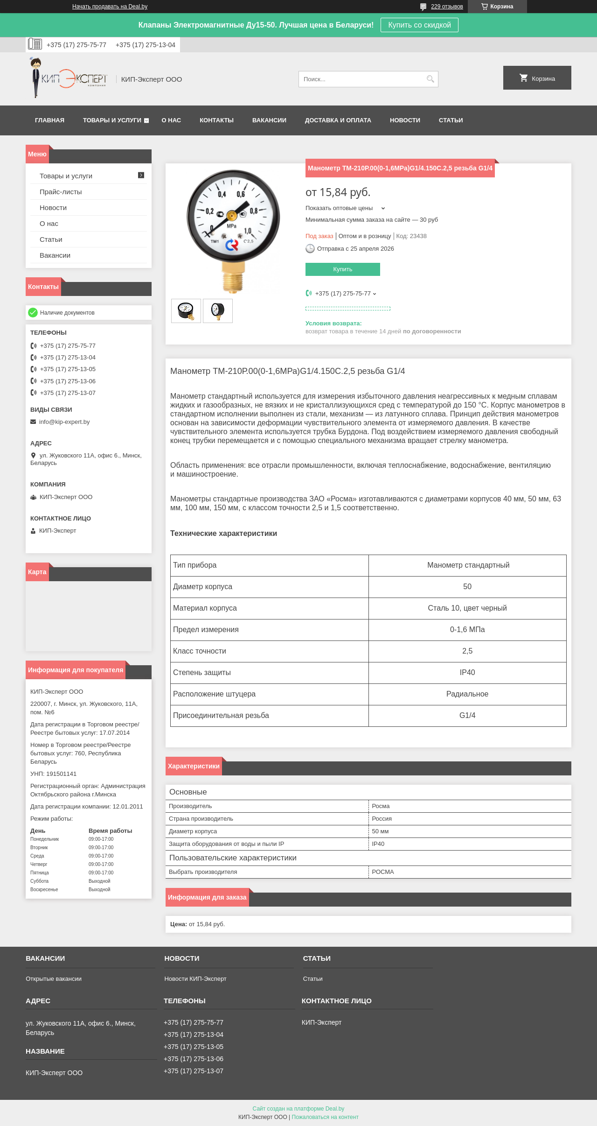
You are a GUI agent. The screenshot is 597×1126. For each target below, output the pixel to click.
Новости (405, 120)
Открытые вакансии (54, 978)
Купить (342, 269)
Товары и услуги (112, 120)
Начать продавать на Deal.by (109, 6)
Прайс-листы (61, 192)
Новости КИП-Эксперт (195, 978)
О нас (171, 120)
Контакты (217, 120)
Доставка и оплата (338, 120)
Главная (49, 120)
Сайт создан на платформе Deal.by (299, 1108)
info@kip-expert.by (64, 421)
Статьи (451, 120)
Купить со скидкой (419, 25)
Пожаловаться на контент (325, 1117)
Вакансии (269, 120)
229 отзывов (447, 6)
